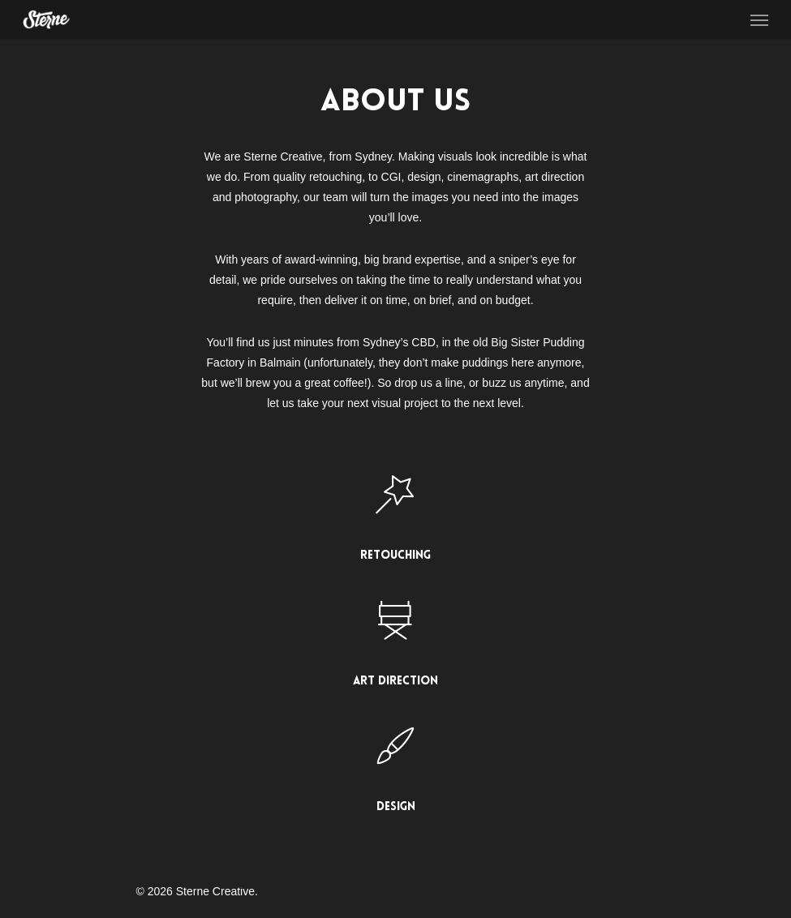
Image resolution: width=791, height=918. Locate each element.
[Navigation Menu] (759, 19)
